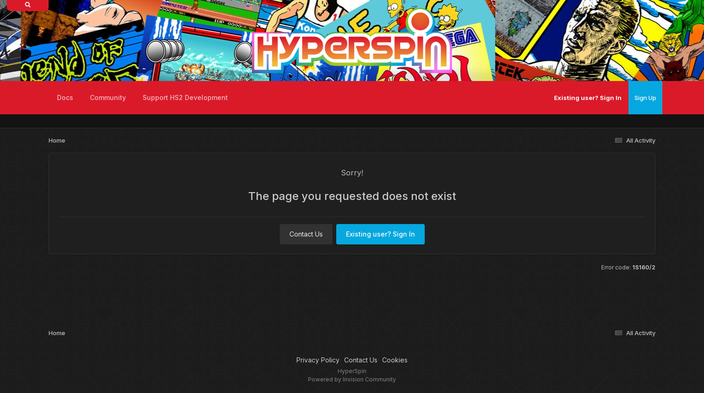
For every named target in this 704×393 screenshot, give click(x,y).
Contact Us (306, 234)
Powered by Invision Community (352, 379)
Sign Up (645, 97)
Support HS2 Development (185, 97)
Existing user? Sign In (588, 97)
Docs (65, 97)
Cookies (395, 360)
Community (108, 97)
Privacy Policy (317, 360)
